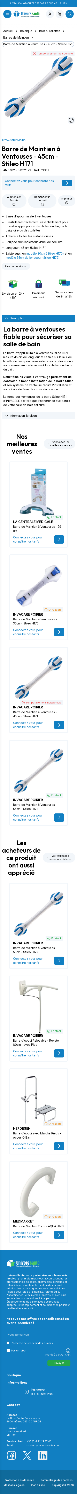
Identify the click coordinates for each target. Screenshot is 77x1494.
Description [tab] (15, 318)
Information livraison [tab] (21, 415)
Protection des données (19, 1480)
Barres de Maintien (16, 37)
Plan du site (38, 1485)
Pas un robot (18, 1350)
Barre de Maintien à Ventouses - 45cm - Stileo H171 (37, 44)
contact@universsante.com (43, 1445)
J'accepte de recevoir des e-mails (32, 1343)
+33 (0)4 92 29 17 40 (39, 1441)
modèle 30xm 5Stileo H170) (45, 253)
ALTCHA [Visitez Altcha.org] (65, 1354)
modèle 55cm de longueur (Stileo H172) (33, 257)
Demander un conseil (42, 200)
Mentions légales (13, 1485)
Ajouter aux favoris (14, 200)
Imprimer (66, 200)
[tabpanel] (38, 366)
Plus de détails (16, 266)
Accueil (8, 31)
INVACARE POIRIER (13, 140)
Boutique (26, 31)
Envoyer (59, 1362)
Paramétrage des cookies (56, 1480)
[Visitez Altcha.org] (68, 1350)
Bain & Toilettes (49, 31)
